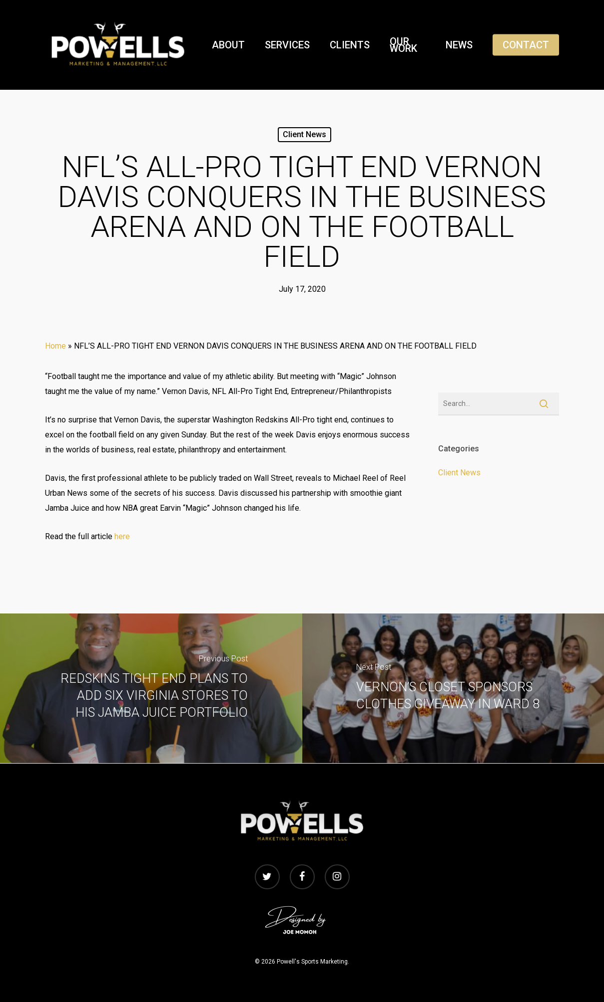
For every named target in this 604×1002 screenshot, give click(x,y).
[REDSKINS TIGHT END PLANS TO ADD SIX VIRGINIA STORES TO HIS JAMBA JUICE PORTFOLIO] (151, 688)
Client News (304, 134)
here (122, 536)
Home (55, 346)
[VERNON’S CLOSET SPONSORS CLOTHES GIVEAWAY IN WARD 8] (453, 688)
